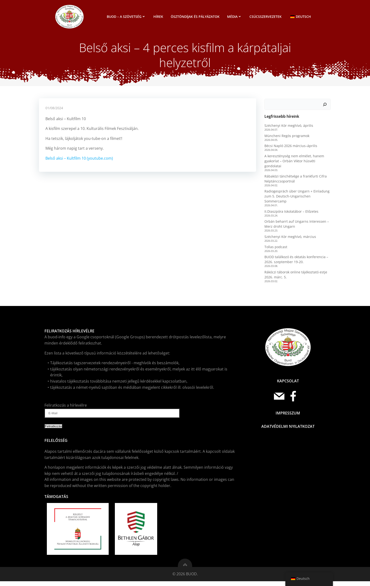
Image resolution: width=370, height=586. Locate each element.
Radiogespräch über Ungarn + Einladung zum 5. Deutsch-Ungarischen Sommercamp (296, 199)
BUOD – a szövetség (126, 16)
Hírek (159, 16)
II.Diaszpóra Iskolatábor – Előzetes (291, 214)
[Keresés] (325, 107)
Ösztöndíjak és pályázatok (195, 16)
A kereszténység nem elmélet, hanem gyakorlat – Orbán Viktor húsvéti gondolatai (293, 163)
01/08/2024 (54, 111)
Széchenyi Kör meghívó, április (288, 128)
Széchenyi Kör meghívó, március (289, 239)
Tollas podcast (275, 249)
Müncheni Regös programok (286, 138)
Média (235, 16)
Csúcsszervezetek (266, 16)
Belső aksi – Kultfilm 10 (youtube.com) (79, 161)
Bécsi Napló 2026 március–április (290, 148)
